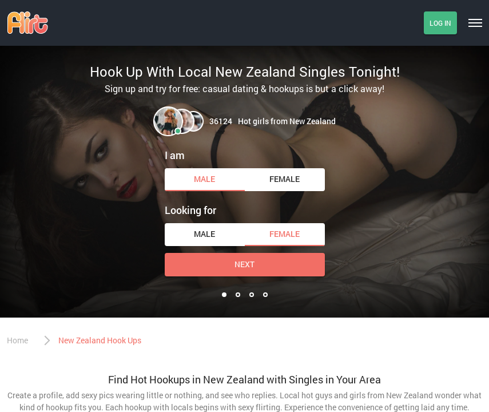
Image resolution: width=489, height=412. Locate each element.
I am (175, 155)
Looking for (190, 210)
